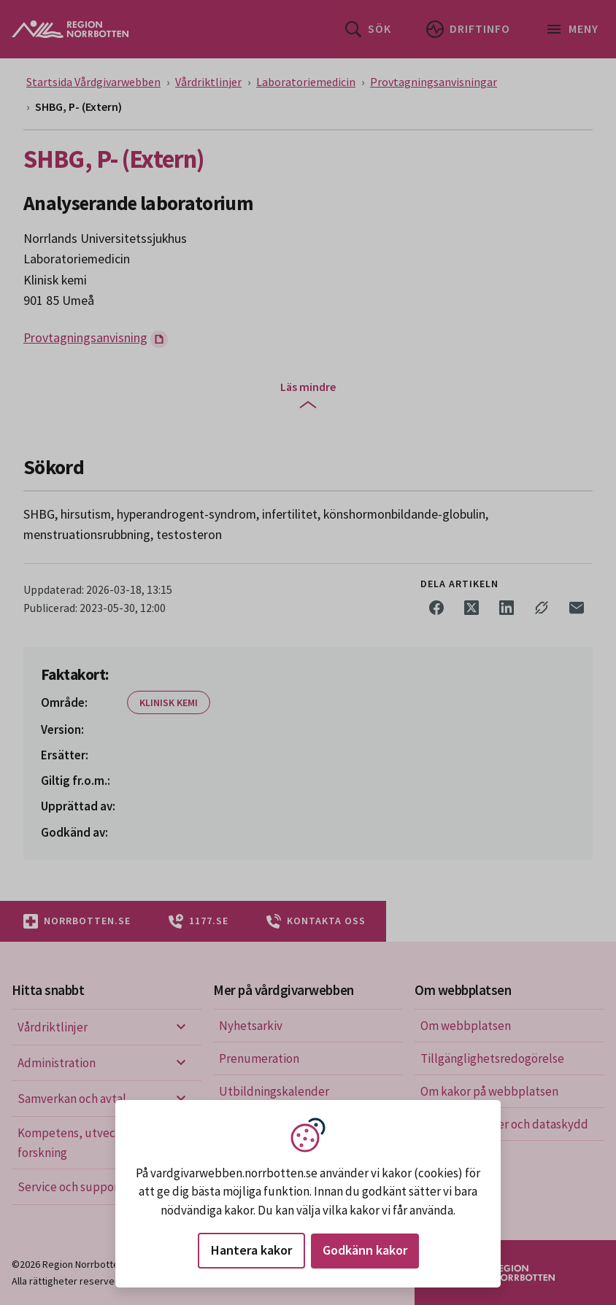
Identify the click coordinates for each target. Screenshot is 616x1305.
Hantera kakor (251, 1250)
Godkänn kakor (365, 1250)
